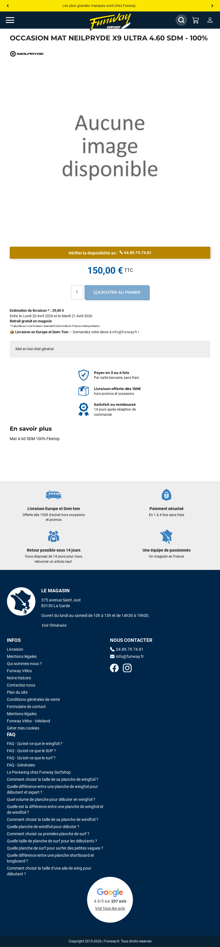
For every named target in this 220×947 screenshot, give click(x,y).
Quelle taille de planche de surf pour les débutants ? (52, 841)
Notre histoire (19, 678)
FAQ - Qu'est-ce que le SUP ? (31, 750)
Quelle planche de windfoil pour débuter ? (43, 826)
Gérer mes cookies (23, 728)
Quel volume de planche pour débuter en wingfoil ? (51, 799)
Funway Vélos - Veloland (28, 721)
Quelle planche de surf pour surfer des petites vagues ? (55, 848)
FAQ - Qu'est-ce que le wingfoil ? (34, 743)
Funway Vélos (19, 670)
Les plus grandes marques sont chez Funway (98, 5)
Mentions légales (22, 656)
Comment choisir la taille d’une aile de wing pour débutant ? (49, 871)
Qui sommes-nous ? (24, 663)
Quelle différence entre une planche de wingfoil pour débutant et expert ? (52, 789)
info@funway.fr (124, 332)
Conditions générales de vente (33, 699)
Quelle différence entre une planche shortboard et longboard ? (50, 858)
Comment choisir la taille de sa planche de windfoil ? (52, 819)
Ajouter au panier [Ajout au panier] (116, 292)
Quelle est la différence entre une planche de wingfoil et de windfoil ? (55, 809)
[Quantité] (77, 292)
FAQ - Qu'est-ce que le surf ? (31, 758)
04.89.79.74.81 (135, 252)
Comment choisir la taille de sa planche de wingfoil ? (52, 779)
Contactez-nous (21, 685)
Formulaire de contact (26, 706)
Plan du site (17, 692)
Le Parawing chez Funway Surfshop (39, 772)
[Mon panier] (195, 20)
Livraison (15, 649)
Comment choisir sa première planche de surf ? (48, 834)
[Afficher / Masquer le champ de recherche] (181, 20)
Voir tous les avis (110, 908)
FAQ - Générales (21, 765)
